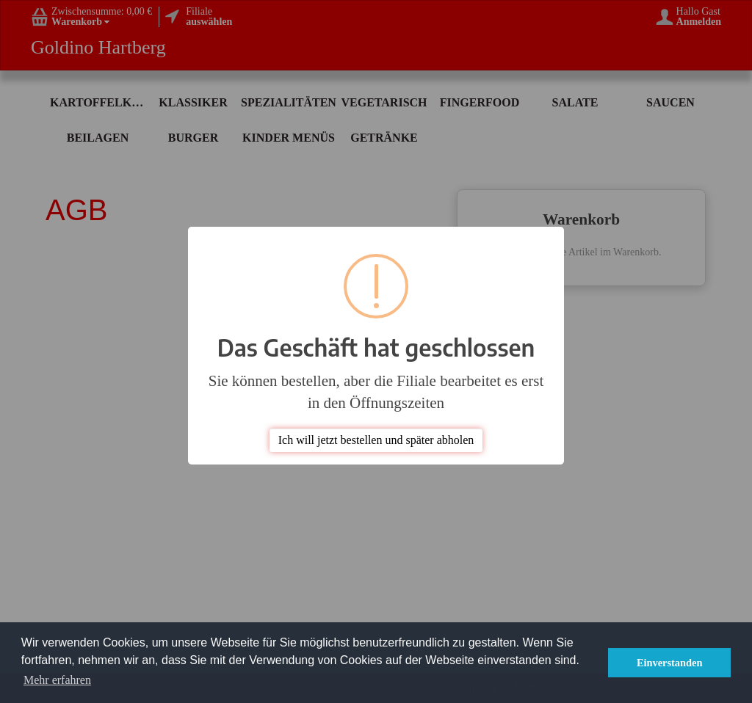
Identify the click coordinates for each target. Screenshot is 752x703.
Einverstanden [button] (670, 663)
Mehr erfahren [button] (57, 680)
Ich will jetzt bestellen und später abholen (376, 440)
